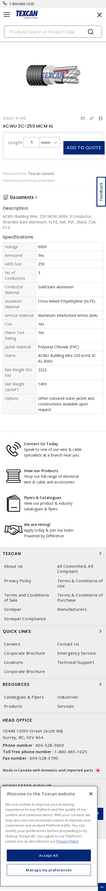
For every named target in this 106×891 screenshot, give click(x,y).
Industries (67, 697)
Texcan (53, 553)
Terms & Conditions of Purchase (80, 597)
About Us (13, 566)
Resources (53, 684)
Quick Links (53, 631)
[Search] (53, 32)
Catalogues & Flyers (24, 697)
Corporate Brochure (24, 653)
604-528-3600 (50, 745)
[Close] (91, 794)
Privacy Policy (18, 580)
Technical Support (75, 662)
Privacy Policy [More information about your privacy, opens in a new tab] (67, 841)
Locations (13, 662)
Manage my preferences (49, 870)
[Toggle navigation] (7, 14)
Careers (12, 644)
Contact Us (68, 644)
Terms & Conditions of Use (80, 583)
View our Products (41, 470)
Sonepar (12, 609)
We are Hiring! (37, 524)
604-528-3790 (44, 758)
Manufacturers (72, 609)
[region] (49, 836)
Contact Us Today (41, 443)
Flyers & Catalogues (42, 497)
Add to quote (84, 148)
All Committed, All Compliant (75, 569)
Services (65, 706)
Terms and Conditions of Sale (26, 597)
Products (13, 706)
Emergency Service (76, 653)
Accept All (48, 855)
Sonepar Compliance (25, 618)
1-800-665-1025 (22, 4)
